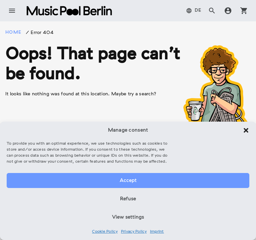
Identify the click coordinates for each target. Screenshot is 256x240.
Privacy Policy (134, 231)
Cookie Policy (105, 231)
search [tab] (212, 11)
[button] (246, 130)
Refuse (128, 199)
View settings (128, 217)
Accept (128, 180)
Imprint (157, 231)
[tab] (193, 11)
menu (12, 11)
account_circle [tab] (228, 11)
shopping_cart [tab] (244, 11)
